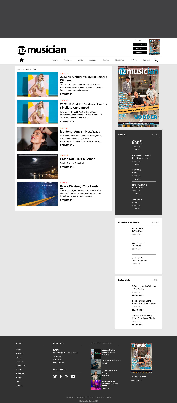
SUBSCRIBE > (136, 380)
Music (80, 60)
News (55, 60)
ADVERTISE (140, 48)
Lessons (92, 60)
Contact (146, 60)
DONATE (140, 44)
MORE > (155, 135)
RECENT (95, 343)
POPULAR (107, 343)
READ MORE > (67, 94)
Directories (119, 60)
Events (106, 60)
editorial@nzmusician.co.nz (65, 353)
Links (18, 381)
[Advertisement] (88, 19)
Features (68, 60)
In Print (133, 60)
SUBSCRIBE (140, 52)
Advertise (20, 373)
